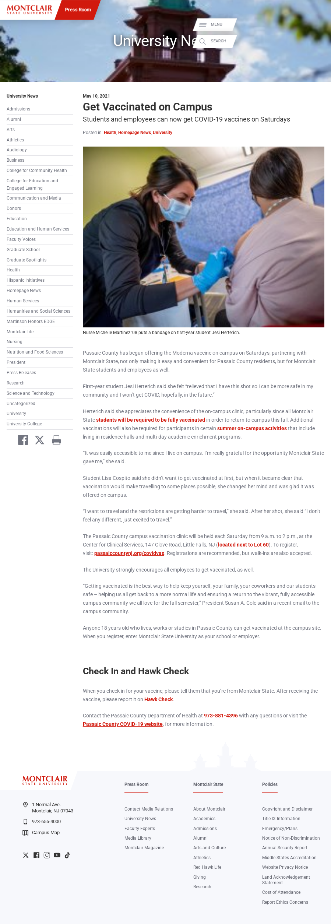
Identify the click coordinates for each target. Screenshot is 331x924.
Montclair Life (20, 331)
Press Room (78, 10)
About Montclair (209, 809)
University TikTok (67, 855)
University (16, 413)
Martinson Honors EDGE (31, 321)
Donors (14, 208)
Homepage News (24, 290)
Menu (315, 24)
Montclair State (208, 784)
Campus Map (41, 833)
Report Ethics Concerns (285, 902)
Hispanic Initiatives (26, 280)
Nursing (14, 341)
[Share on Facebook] (20, 441)
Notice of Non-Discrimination (291, 838)
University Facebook (36, 855)
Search (317, 41)
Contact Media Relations (148, 809)
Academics (204, 818)
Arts (11, 129)
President (16, 362)
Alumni (14, 119)
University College (24, 423)
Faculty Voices (21, 239)
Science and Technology (30, 393)
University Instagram (46, 855)
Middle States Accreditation (289, 857)
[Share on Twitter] (37, 441)
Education (17, 218)
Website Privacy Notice (285, 867)
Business (15, 160)
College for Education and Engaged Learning (32, 184)
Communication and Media (34, 198)
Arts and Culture (209, 847)
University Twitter (25, 855)
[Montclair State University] (29, 9)
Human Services (23, 300)
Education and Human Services (38, 229)
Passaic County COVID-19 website (123, 724)
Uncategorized (21, 403)
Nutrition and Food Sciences (35, 352)
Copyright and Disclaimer (287, 809)
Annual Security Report (284, 847)
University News (22, 96)
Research (16, 383)
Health (13, 270)
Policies (270, 784)
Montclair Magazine (144, 847)
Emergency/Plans (279, 828)
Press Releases (21, 372)
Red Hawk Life (207, 867)
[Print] (53, 441)
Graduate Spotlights (26, 260)
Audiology (17, 149)
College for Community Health (37, 170)
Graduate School (23, 249)
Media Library (137, 838)
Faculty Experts (139, 828)
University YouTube (57, 855)
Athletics (15, 140)
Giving (199, 877)
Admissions (18, 109)
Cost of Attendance (281, 892)
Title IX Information (281, 818)
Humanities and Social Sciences (38, 311)
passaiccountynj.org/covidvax (129, 553)
